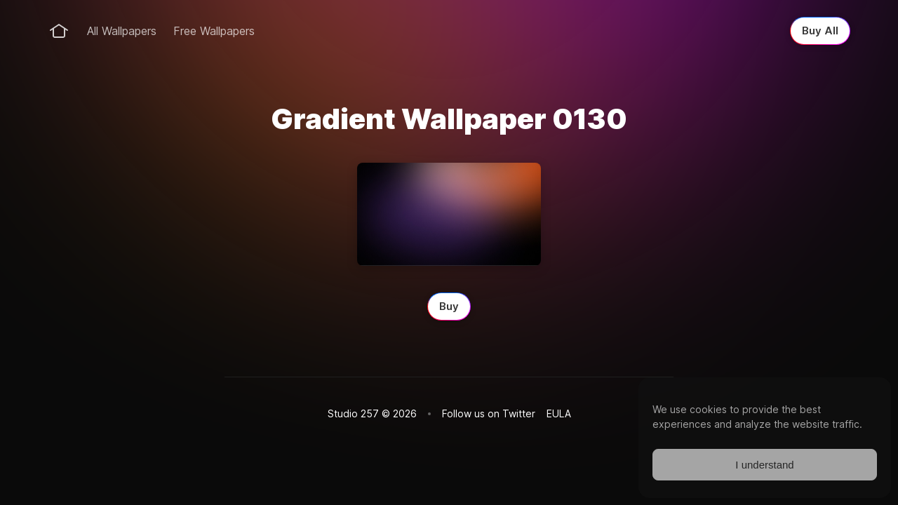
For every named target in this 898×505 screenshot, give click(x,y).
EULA (559, 413)
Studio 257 (353, 413)
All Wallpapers (121, 31)
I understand (764, 465)
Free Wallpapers (214, 31)
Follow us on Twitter (488, 413)
